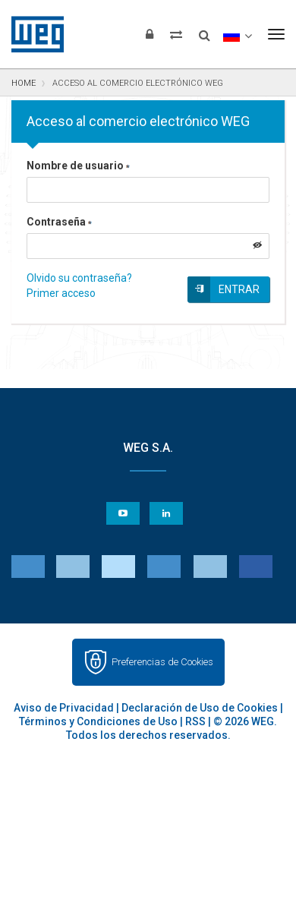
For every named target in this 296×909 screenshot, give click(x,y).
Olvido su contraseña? (79, 278)
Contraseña (59, 222)
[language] (237, 34)
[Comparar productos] (176, 34)
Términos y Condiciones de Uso (98, 721)
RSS (195, 721)
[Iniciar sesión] (149, 34)
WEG (32, 34)
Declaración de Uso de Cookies (199, 708)
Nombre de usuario (78, 165)
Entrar (239, 289)
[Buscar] (204, 30)
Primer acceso (61, 293)
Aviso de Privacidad (64, 708)
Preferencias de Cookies (162, 662)
